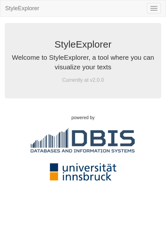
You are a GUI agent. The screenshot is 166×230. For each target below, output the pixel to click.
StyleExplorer (22, 8)
